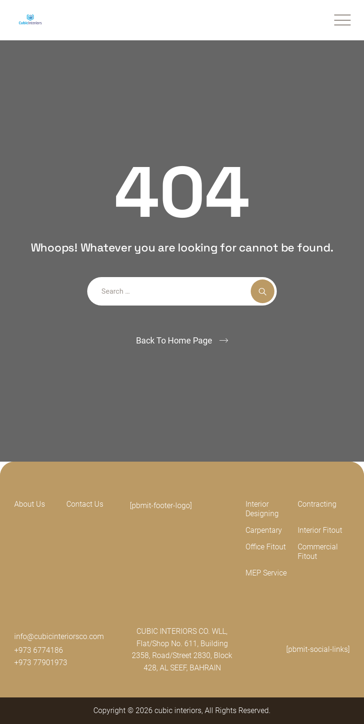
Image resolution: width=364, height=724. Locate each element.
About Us (29, 504)
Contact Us (84, 504)
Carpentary (264, 530)
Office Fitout (266, 546)
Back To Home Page (174, 340)
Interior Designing (262, 509)
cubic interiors (178, 710)
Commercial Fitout (318, 551)
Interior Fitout (320, 530)
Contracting (317, 504)
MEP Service (266, 572)
